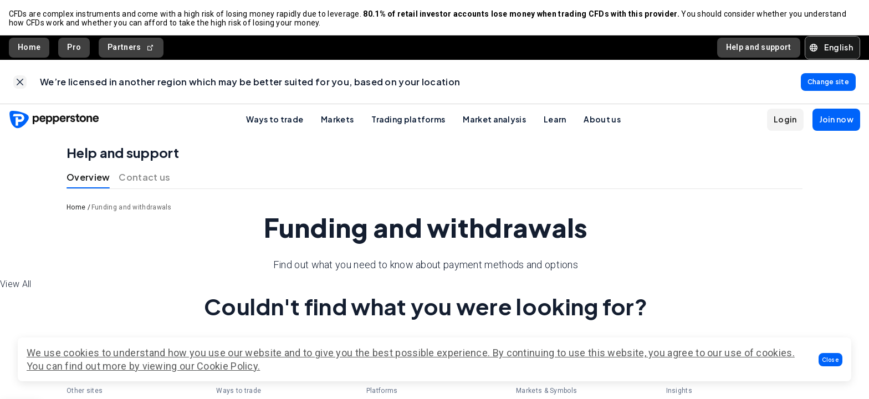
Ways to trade (274, 120)
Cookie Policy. (228, 366)
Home (29, 47)
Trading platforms (408, 120)
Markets (337, 120)
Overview (88, 178)
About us (602, 120)
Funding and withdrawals (131, 208)
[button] (831, 359)
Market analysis (494, 120)
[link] (20, 82)
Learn (555, 120)
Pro (74, 47)
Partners (131, 48)
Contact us (144, 178)
